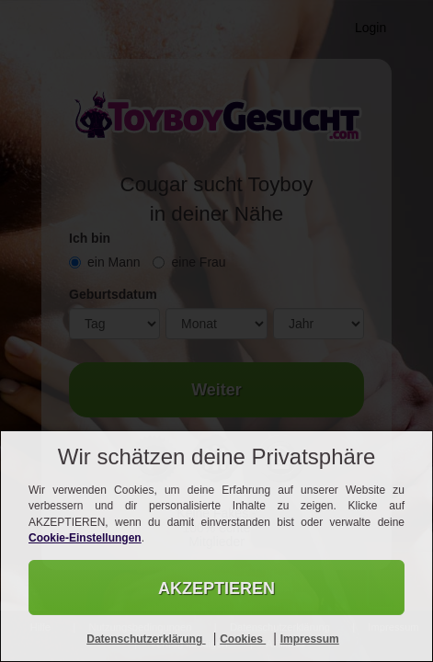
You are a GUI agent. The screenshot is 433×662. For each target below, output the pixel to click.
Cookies (243, 639)
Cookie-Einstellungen (85, 537)
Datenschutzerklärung (145, 639)
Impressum (309, 639)
